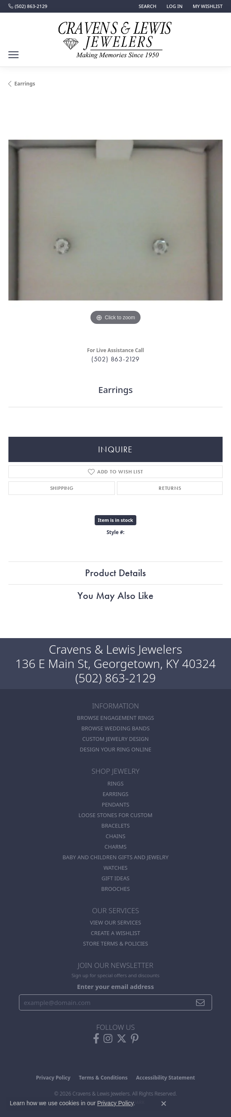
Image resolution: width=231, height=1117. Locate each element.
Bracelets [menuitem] (115, 825)
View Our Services (115, 922)
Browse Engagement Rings (115, 718)
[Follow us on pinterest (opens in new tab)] (134, 1039)
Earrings (24, 83)
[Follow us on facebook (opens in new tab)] (96, 1039)
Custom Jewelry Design (115, 739)
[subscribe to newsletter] (200, 1002)
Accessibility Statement (165, 1077)
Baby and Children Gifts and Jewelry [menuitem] (116, 857)
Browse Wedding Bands (115, 728)
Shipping (62, 488)
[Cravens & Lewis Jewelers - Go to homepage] (116, 37)
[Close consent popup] (163, 1103)
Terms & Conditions (103, 1077)
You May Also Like (115, 595)
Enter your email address (115, 986)
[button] (146, 6)
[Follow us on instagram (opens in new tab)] (108, 1039)
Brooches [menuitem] (115, 889)
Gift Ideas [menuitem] (115, 878)
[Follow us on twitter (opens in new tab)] (122, 1039)
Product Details (115, 572)
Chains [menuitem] (115, 836)
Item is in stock (115, 520)
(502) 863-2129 (115, 359)
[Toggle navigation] (13, 55)
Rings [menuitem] (115, 783)
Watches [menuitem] (115, 867)
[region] (115, 220)
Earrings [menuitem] (116, 794)
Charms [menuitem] (115, 846)
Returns (170, 488)
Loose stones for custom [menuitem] (116, 815)
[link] (27, 6)
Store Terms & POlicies (115, 943)
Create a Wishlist (115, 933)
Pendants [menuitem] (116, 804)
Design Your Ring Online (115, 749)
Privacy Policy (53, 1077)
